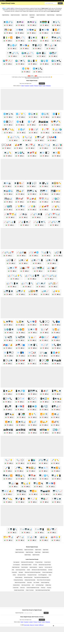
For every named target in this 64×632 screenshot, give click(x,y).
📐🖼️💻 (20, 322)
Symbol (36, 625)
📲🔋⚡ (44, 37)
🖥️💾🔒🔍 (20, 476)
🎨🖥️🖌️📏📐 (8, 129)
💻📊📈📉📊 (44, 145)
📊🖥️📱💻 (8, 291)
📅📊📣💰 (31, 199)
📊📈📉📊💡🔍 (14, 276)
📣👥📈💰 (8, 345)
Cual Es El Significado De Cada (33, 587)
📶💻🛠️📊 (21, 422)
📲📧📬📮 (19, 406)
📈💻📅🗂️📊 (10, 214)
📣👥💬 (55, 337)
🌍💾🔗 (53, 53)
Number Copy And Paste (19, 590)
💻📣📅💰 (32, 153)
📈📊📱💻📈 (25, 222)
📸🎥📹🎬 (8, 430)
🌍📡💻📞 (56, 61)
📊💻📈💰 (23, 260)
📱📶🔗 (55, 30)
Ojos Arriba (29, 582)
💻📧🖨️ (7, 183)
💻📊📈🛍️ (57, 145)
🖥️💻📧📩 (43, 468)
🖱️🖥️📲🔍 (12, 529)
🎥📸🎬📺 (43, 122)
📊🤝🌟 (56, 291)
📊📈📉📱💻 (12, 283)
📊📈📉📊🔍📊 (49, 276)
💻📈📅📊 (30, 145)
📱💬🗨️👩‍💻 (44, 360)
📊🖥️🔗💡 (21, 291)
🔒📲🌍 (31, 460)
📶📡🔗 (32, 422)
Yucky (50, 574)
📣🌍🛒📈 (44, 337)
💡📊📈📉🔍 (13, 137)
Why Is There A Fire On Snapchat (43, 579)
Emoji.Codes (26, 625)
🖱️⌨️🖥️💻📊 (26, 529)
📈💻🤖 (23, 214)
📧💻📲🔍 (32, 345)
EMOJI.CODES (3, 0)
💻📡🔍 (56, 22)
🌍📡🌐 (44, 61)
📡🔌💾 (8, 337)
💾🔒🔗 (20, 191)
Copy (10, 25)
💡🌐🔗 (21, 129)
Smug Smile (14, 572)
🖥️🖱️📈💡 (32, 499)
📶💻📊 (55, 414)
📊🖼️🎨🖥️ (33, 291)
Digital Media (32, 14)
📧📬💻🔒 (31, 30)
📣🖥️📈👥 (20, 345)
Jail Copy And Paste (22, 574)
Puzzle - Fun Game (30, 590)
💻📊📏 (7, 153)
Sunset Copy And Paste (20, 569)
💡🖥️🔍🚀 (39, 137)
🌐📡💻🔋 (33, 114)
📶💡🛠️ (44, 414)
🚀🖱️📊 (20, 537)
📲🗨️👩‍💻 (21, 414)
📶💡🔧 (32, 414)
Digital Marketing (5, 14)
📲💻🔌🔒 (57, 399)
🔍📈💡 (8, 460)
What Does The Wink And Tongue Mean (32, 572)
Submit (46, 612)
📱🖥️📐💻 (56, 391)
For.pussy (49, 587)
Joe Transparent (16, 564)
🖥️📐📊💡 (26, 483)
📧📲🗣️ (20, 353)
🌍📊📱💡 (32, 61)
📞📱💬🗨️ (44, 322)
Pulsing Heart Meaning (18, 579)
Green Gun (22, 587)
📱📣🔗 (44, 391)
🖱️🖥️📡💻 (56, 499)
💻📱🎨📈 (19, 183)
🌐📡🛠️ (45, 114)
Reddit (40, 85)
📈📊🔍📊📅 (8, 252)
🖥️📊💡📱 (56, 476)
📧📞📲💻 (56, 345)
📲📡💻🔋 (32, 37)
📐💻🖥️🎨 (8, 322)
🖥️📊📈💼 (13, 483)
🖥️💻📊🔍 (56, 37)
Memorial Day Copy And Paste (45, 564)
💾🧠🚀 (19, 199)
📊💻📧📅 (12, 268)
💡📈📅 (45, 129)
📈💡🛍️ (32, 206)
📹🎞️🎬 (32, 430)
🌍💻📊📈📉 (28, 53)
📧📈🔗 (44, 345)
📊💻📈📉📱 (37, 260)
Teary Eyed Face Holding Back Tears (41, 577)
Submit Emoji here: (19, 612)
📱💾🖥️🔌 (32, 391)
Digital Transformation (41, 14)
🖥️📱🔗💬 (37, 45)
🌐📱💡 (56, 114)
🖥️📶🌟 (33, 491)
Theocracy (43, 587)
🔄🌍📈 (56, 430)
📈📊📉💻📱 (36, 214)
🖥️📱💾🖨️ (21, 491)
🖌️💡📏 (55, 460)
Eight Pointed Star (15, 567)
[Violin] (14, 574)
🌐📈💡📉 (21, 114)
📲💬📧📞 (7, 399)
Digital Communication (15, 14)
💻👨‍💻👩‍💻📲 (44, 22)
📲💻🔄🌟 (44, 399)
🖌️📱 (7, 468)
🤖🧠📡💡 (56, 537)
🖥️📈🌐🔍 (44, 476)
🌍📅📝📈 (8, 61)
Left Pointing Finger (40, 585)
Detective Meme (16, 585)
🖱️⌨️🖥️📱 (39, 529)
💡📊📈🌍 (57, 129)
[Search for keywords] (51, 3)
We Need (50, 569)
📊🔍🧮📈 (53, 283)
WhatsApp (48, 85)
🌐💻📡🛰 (8, 114)
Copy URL (42, 83)
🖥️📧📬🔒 (24, 45)
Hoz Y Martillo (36, 582)
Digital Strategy (28, 554)
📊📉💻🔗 (41, 283)
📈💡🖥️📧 (20, 206)
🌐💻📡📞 (37, 68)
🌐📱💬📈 (8, 122)
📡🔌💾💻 (20, 337)
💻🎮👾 (20, 22)
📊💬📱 (58, 252)
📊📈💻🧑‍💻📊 (38, 268)
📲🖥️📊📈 (56, 406)
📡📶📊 (55, 329)
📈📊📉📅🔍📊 (52, 214)
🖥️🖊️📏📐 (8, 499)
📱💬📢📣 (20, 360)
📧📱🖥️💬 (9, 353)
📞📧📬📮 (32, 322)
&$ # (33, 585)
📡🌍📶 (20, 329)
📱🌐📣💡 (55, 353)
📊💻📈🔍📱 (52, 260)
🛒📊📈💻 (32, 537)
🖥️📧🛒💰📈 (8, 491)
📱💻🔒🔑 (8, 391)
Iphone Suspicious (33, 567)
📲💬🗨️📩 (32, 399)
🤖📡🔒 (44, 537)
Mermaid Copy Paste (28, 577)
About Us (32, 625)
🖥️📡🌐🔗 (12, 45)
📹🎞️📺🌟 (44, 430)
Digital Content (24, 14)
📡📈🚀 (44, 329)
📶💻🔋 (8, 422)
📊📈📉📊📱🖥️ (32, 276)
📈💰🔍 (55, 206)
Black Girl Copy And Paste (20, 582)
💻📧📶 (56, 153)
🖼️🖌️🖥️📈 (52, 529)
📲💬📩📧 (19, 399)
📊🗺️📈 (45, 291)
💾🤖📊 (8, 199)
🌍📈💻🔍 (20, 61)
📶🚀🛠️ (55, 422)
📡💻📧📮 (32, 329)
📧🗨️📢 (32, 353)
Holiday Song (48, 585)
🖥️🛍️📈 (44, 499)
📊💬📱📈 (11, 260)
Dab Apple (21, 572)
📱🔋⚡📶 (8, 37)
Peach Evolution (24, 567)
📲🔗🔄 (44, 406)
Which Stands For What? (26, 564)
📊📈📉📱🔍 (27, 283)
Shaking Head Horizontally (30, 579)
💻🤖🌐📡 (8, 191)
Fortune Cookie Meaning (47, 572)
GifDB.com (41, 625)
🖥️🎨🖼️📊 (31, 468)
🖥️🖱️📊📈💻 (51, 45)
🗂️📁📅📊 (8, 537)
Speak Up (41, 567)
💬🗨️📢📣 (6, 145)
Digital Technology (50, 14)
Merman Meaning (18, 577)
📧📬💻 (19, 30)
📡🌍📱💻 (9, 329)
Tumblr (43, 85)
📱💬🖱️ (32, 360)
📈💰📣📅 (44, 206)
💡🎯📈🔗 (33, 129)
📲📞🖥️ (7, 406)
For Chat (35, 564)
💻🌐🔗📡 (8, 22)
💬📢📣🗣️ (52, 137)
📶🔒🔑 (44, 422)
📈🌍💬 (55, 199)
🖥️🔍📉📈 (57, 491)
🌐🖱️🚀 (31, 122)
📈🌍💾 (8, 206)
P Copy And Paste (38, 562)
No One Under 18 (48, 567)
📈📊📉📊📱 (10, 222)
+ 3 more (32, 17)
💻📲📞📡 (44, 183)
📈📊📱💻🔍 (39, 222)
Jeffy (13, 569)
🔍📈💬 (20, 460)
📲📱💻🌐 (32, 406)
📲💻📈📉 (20, 37)
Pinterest (36, 85)
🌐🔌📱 (20, 122)
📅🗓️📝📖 (44, 199)
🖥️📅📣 (32, 476)
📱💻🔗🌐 (20, 391)
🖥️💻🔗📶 (8, 476)
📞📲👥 (56, 322)
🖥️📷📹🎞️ (45, 491)
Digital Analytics (45, 552)
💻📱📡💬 (31, 183)
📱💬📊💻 (8, 360)
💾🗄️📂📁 (56, 191)
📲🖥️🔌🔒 (9, 414)
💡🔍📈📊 (27, 137)
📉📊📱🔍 (46, 252)
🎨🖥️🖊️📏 (56, 122)
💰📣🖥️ (18, 145)
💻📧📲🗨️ (44, 153)
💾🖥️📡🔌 (32, 191)
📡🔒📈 (32, 337)
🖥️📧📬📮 (51, 483)
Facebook (27, 85)
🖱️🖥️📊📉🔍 (13, 53)
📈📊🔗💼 (21, 252)
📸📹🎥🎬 (21, 430)
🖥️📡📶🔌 (38, 483)
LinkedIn (31, 85)
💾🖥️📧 (44, 191)
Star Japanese (16, 562)
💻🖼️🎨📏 (56, 183)
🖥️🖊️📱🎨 (20, 499)
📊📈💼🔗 (52, 268)
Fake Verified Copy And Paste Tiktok (43, 590)
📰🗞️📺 (43, 353)
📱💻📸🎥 (56, 360)
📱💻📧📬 (44, 30)
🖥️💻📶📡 (56, 468)
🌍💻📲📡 (41, 53)
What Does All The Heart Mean (27, 562)
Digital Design (59, 14)
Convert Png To (47, 562)
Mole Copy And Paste (26, 585)
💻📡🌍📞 (19, 153)
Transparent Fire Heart (32, 574)
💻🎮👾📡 (32, 22)
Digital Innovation (36, 554)
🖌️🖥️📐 (19, 468)
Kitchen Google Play (45, 582)
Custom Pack (15, 587)
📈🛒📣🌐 (34, 252)
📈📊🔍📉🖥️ (54, 222)
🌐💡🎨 (25, 68)
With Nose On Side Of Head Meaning (39, 569)
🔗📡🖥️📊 (43, 460)
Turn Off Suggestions (42, 574)
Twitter (22, 85)
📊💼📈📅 (24, 268)
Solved (28, 569)
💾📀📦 (8, 30)
